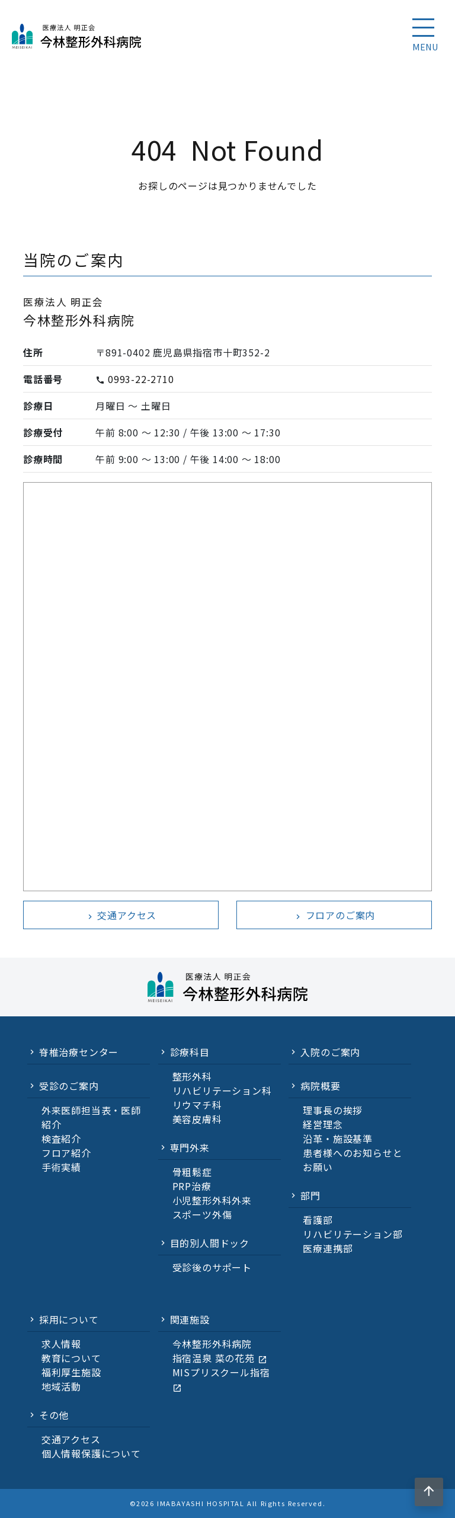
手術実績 (61, 1167)
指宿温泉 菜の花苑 (219, 1358)
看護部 (317, 1220)
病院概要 (320, 1086)
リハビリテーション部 (352, 1234)
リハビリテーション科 (222, 1090)
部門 (310, 1195)
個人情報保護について (91, 1453)
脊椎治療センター (78, 1052)
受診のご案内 (69, 1086)
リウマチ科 (197, 1105)
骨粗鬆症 (192, 1172)
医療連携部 (328, 1248)
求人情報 (61, 1344)
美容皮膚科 (197, 1119)
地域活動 (61, 1386)
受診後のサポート (212, 1267)
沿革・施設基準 (338, 1138)
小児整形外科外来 (212, 1200)
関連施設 (190, 1319)
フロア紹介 (66, 1153)
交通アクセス (121, 915)
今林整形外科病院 (212, 1344)
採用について (69, 1319)
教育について (71, 1358)
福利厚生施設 (71, 1372)
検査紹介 (61, 1138)
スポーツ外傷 (202, 1214)
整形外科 (192, 1076)
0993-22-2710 (141, 379)
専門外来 (190, 1147)
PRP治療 (192, 1186)
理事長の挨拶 (333, 1110)
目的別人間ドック (209, 1243)
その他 (54, 1415)
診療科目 (190, 1052)
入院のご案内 (330, 1052)
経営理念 (322, 1124)
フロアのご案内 (334, 915)
